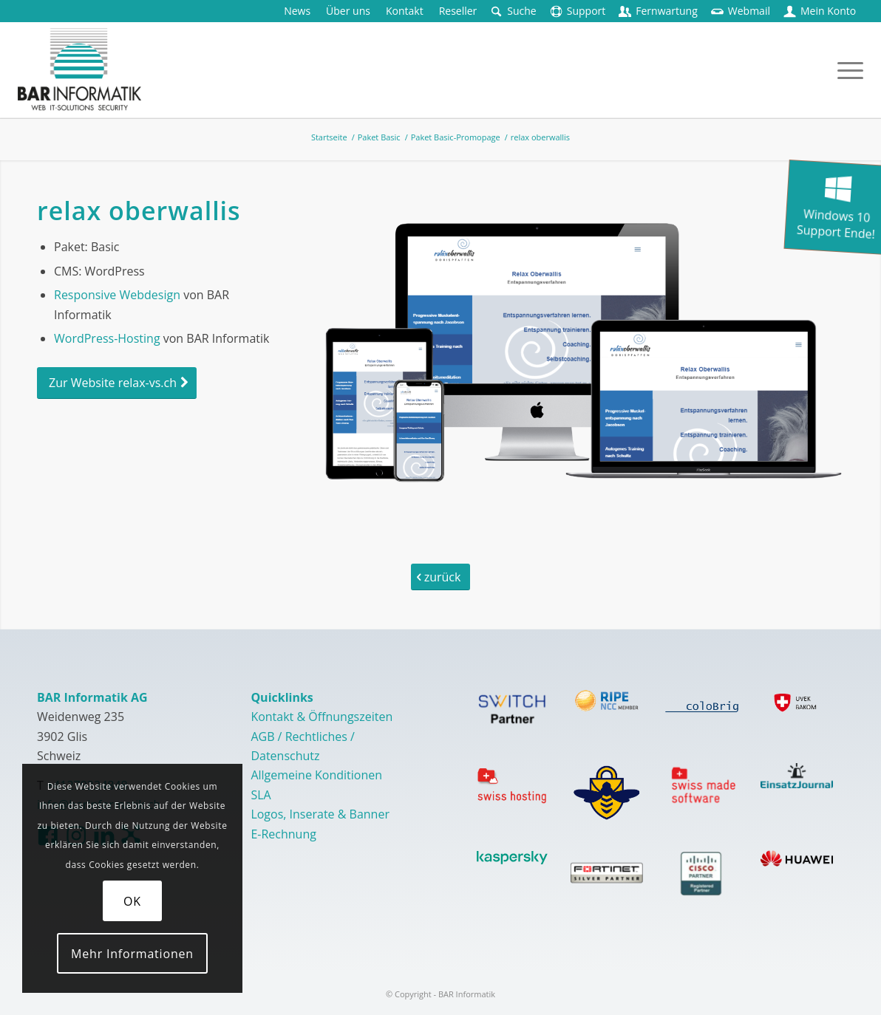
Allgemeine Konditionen (316, 775)
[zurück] (440, 577)
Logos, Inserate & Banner (320, 814)
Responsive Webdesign (117, 295)
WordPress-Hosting (107, 338)
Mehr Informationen (132, 954)
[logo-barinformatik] (79, 69)
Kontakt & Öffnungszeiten (321, 716)
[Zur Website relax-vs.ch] (117, 382)
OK (132, 901)
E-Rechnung (283, 834)
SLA (261, 795)
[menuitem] (297, 11)
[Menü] (845, 69)
